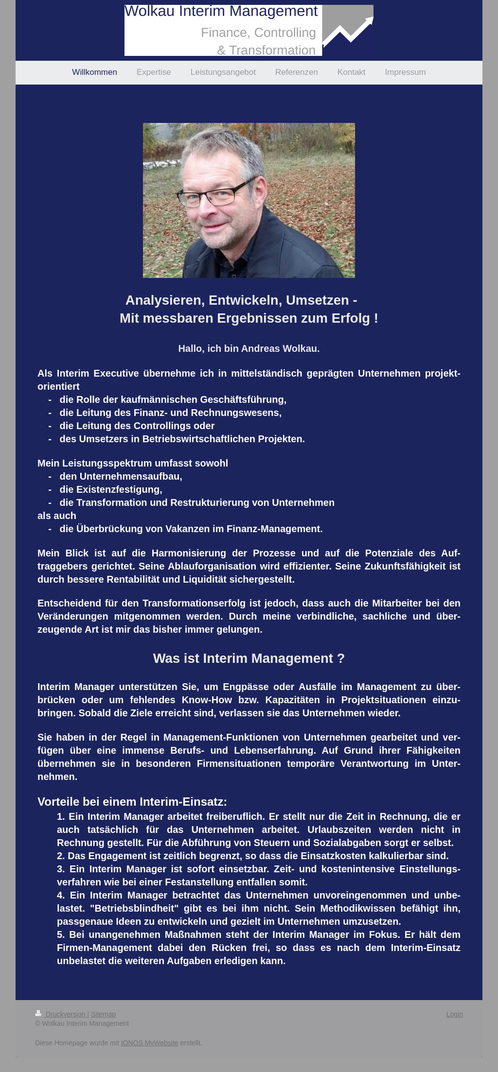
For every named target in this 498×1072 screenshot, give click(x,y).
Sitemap (103, 1014)
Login (454, 1014)
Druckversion (61, 1014)
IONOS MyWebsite (149, 1043)
